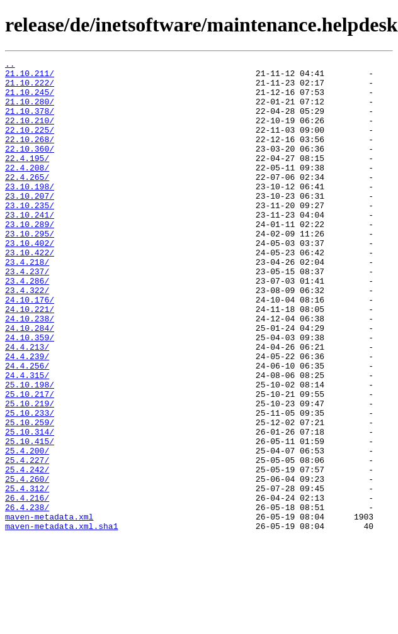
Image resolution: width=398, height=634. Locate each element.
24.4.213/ (27, 405)
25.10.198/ (29, 450)
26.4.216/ (27, 586)
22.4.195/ (27, 178)
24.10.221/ (29, 359)
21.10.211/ (29, 76)
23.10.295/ (29, 269)
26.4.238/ (27, 597)
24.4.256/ (27, 427)
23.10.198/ (29, 212)
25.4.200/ (27, 529)
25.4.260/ (27, 563)
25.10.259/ (29, 495)
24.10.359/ (29, 393)
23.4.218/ (27, 303)
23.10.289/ (29, 258)
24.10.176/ (29, 348)
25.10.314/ (29, 507)
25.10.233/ (29, 484)
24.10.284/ (29, 382)
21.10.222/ (29, 88)
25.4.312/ (27, 575)
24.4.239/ (27, 416)
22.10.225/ (29, 144)
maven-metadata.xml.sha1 (61, 620)
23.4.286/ (27, 325)
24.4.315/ (27, 439)
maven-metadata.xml (49, 609)
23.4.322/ (27, 337)
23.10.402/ (29, 280)
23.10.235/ (29, 235)
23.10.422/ (29, 292)
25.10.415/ (29, 518)
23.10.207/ (29, 224)
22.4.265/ (27, 201)
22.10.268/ (29, 156)
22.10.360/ (29, 167)
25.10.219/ (29, 473)
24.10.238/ (29, 371)
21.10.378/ (29, 122)
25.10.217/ (29, 461)
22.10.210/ (29, 133)
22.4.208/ (27, 190)
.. (10, 65)
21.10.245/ (29, 99)
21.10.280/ (29, 110)
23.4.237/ (27, 314)
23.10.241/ (29, 246)
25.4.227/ (27, 541)
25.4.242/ (27, 552)
